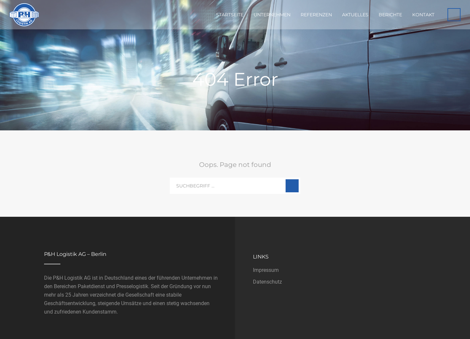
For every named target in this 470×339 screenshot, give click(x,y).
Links (261, 257)
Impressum (266, 270)
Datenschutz (267, 282)
